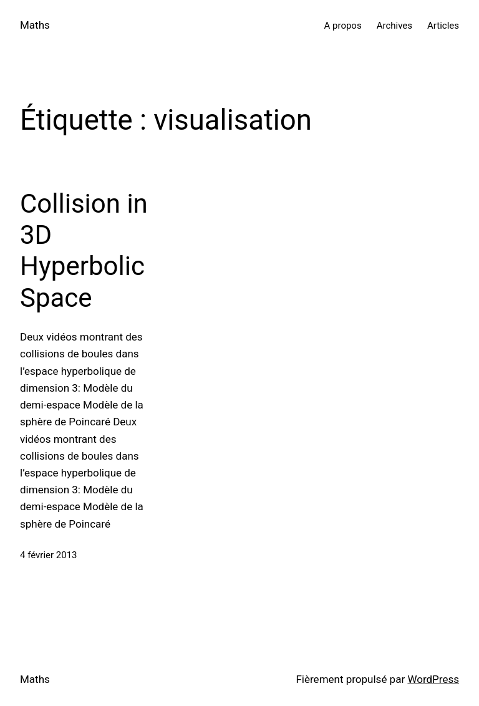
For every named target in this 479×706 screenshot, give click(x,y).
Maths (35, 25)
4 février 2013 (48, 555)
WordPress (433, 679)
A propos (343, 25)
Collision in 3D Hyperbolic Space (84, 250)
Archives (394, 25)
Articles (443, 25)
